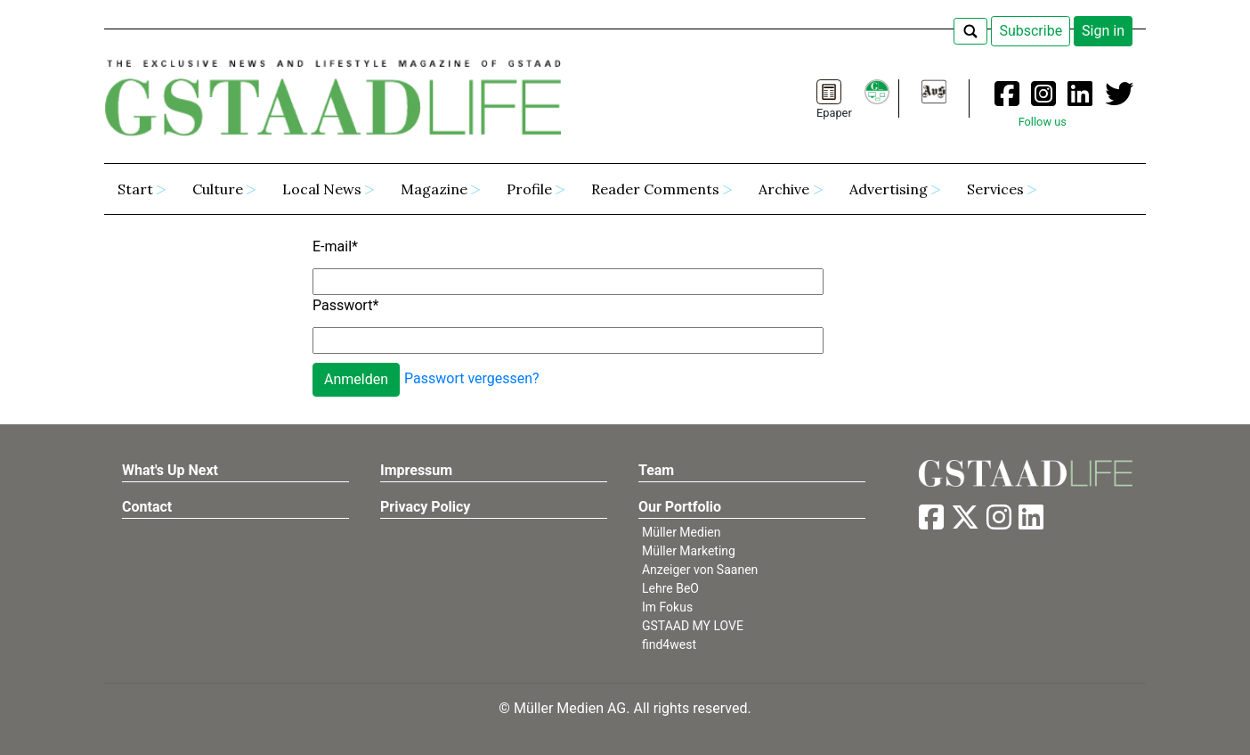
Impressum (416, 470)
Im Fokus (667, 607)
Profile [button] (529, 189)
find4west (669, 644)
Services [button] (995, 189)
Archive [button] (784, 189)
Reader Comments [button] (655, 189)
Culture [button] (217, 189)
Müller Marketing (688, 551)
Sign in (1103, 30)
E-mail (335, 246)
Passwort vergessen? (472, 378)
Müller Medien (681, 532)
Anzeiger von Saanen (700, 569)
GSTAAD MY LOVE (692, 626)
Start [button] (135, 189)
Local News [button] (321, 189)
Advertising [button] (888, 189)
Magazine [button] (434, 189)
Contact (147, 506)
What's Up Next (170, 470)
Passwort (345, 305)
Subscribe (1030, 30)
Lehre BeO (670, 588)
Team (656, 470)
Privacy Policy (425, 506)
